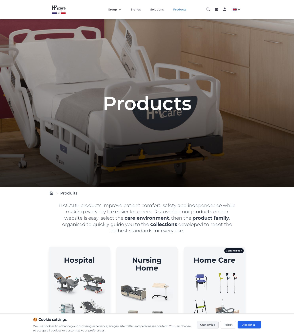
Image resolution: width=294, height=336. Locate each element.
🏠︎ (51, 193)
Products (179, 9)
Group (114, 9)
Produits (68, 193)
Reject (228, 325)
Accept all (249, 325)
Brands (135, 9)
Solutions (157, 9)
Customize (207, 325)
